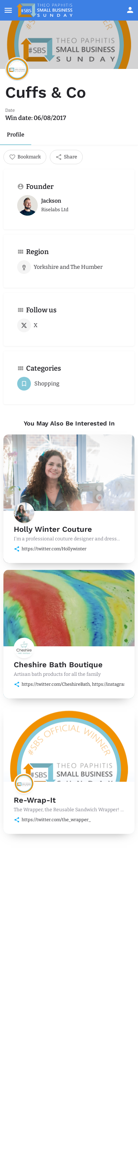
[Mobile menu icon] (8, 10)
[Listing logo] (17, 69)
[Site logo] (45, 10)
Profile (15, 134)
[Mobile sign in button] (130, 9)
